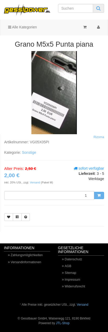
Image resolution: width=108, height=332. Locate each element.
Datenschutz (73, 259)
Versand (35, 182)
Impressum (72, 279)
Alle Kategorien (22, 27)
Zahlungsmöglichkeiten (27, 255)
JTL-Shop (63, 323)
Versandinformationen (26, 262)
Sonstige (29, 152)
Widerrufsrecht (75, 286)
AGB (68, 266)
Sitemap (70, 273)
